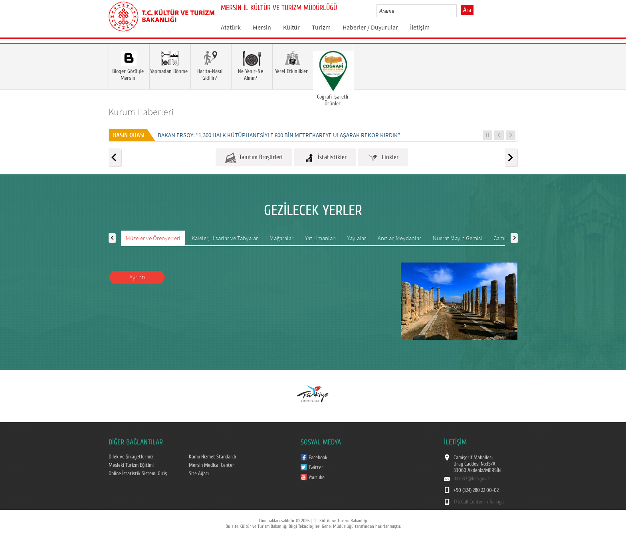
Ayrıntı (137, 277)
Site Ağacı (199, 473)
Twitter (316, 467)
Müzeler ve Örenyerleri (153, 238)
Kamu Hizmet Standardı (212, 457)
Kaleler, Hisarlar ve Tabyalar (225, 238)
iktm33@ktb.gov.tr (472, 479)
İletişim (420, 27)
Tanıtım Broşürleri (254, 157)
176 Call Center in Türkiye (479, 502)
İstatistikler (325, 157)
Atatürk (231, 27)
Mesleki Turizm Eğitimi (131, 465)
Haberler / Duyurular (370, 27)
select (459, 10)
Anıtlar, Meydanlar (399, 238)
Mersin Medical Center (211, 465)
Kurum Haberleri (141, 112)
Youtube (317, 477)
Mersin (262, 27)
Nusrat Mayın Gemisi (457, 238)
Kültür (291, 27)
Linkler (383, 157)
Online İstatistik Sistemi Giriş (138, 473)
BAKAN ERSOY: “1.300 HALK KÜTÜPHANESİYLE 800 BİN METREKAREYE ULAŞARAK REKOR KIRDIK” (279, 135)
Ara (467, 10)
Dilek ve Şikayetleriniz (131, 457)
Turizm (321, 27)
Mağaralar (281, 238)
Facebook (318, 457)
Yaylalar (356, 238)
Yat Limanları (320, 238)
